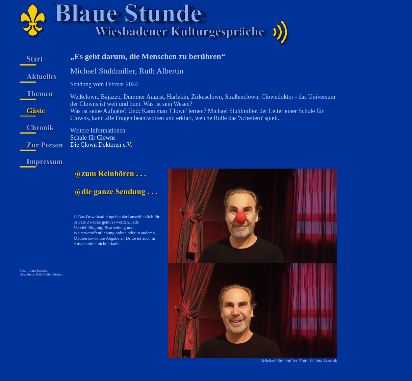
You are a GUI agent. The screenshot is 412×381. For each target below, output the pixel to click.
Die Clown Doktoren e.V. (101, 144)
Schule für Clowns (92, 137)
